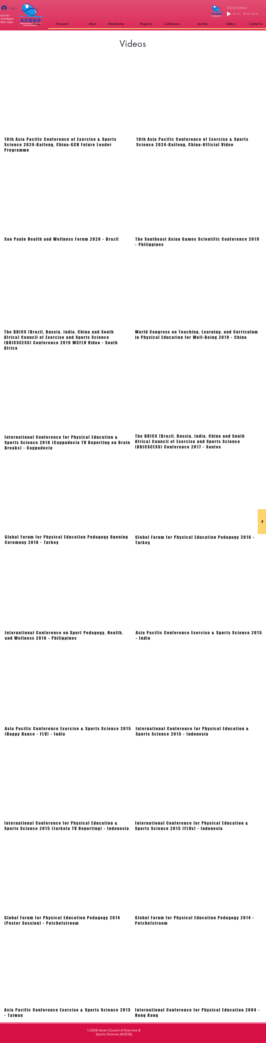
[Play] (229, 14)
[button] (57, 24)
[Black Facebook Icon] (262, 522)
